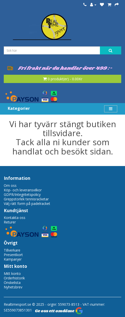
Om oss (10, 185)
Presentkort (13, 254)
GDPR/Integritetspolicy (22, 194)
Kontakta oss (14, 217)
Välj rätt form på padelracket (27, 203)
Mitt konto (12, 273)
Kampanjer (13, 259)
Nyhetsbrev (13, 287)
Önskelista (12, 282)
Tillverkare (12, 250)
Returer (10, 222)
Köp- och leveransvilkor (23, 190)
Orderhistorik (14, 278)
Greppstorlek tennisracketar (26, 199)
